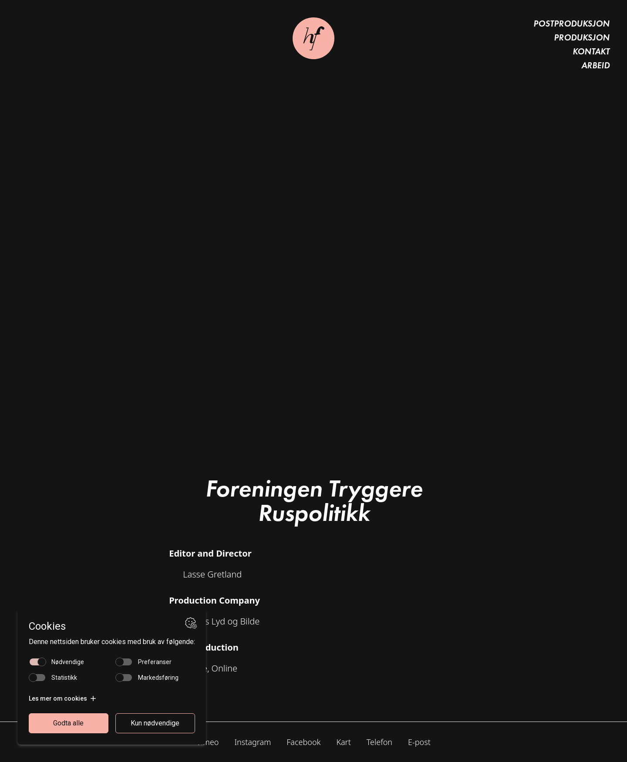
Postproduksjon (571, 23)
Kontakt (591, 51)
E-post (419, 742)
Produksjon (582, 37)
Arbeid (595, 65)
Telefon (379, 742)
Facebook (303, 742)
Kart (343, 742)
